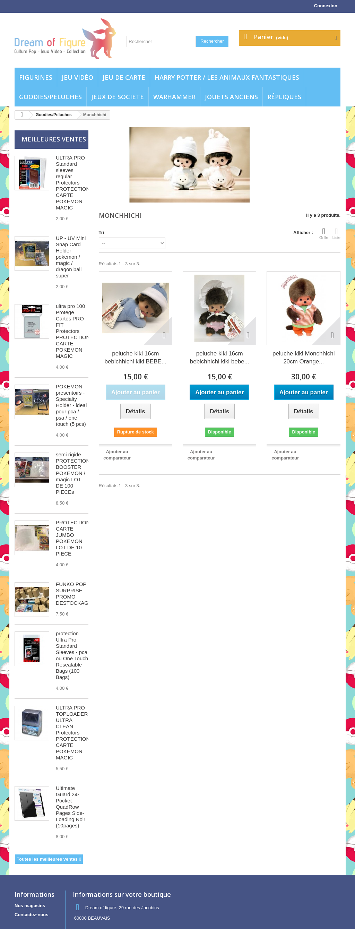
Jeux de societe (117, 97)
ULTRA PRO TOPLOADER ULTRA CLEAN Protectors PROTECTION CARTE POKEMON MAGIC (73, 732)
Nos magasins (30, 905)
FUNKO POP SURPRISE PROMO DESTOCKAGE (74, 593)
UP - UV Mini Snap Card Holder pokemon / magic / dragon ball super (71, 256)
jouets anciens (231, 97)
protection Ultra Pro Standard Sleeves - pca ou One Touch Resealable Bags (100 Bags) (72, 655)
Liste (336, 233)
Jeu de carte (124, 77)
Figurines (35, 77)
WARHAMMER (174, 97)
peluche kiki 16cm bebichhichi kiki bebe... (219, 357)
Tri (101, 232)
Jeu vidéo (77, 77)
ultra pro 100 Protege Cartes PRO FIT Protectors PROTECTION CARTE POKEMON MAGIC (73, 331)
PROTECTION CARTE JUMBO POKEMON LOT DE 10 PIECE (73, 538)
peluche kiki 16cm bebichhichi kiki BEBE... (135, 357)
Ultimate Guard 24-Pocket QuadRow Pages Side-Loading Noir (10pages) (70, 806)
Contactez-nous (32, 914)
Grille (323, 233)
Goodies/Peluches (50, 97)
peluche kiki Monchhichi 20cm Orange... (303, 357)
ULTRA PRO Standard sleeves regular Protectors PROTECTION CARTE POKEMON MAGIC (73, 182)
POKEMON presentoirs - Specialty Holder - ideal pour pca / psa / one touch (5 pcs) (71, 405)
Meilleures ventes (53, 139)
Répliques (284, 97)
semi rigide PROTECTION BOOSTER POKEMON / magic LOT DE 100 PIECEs (73, 473)
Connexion (325, 5)
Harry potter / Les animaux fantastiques (227, 77)
